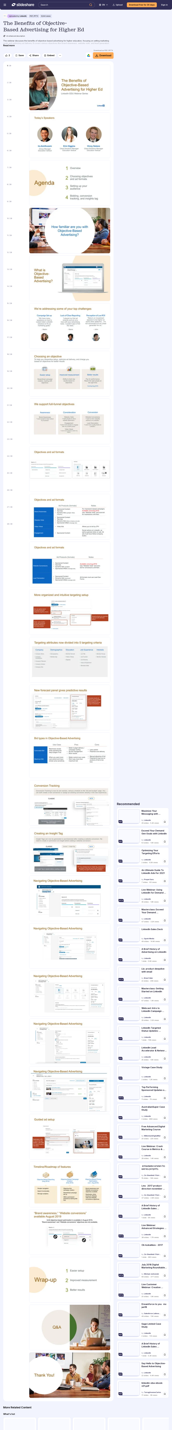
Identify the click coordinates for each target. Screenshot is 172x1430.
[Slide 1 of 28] (16, 71)
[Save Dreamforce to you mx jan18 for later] (164, 1315)
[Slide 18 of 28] (16, 360)
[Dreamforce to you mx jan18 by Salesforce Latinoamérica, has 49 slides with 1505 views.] (142, 1310)
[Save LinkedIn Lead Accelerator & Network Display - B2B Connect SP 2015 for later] (164, 1058)
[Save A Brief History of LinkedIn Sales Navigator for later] (164, 1216)
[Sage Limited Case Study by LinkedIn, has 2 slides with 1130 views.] (142, 1329)
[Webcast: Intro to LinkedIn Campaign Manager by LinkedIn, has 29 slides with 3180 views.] (142, 1014)
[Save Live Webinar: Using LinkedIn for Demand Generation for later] (164, 900)
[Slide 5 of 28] (16, 139)
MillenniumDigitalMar (152, 1136)
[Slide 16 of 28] (16, 326)
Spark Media (149, 939)
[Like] (7, 55)
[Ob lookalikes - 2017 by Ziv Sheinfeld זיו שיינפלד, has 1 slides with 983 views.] (142, 1250)
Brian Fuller (148, 978)
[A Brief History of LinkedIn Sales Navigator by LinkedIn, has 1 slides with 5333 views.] (142, 1349)
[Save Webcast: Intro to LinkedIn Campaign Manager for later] (164, 1019)
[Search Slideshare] (66, 5)
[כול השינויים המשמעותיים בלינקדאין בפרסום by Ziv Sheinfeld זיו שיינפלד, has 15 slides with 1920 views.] (142, 1171)
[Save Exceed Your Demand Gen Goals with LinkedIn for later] (164, 841)
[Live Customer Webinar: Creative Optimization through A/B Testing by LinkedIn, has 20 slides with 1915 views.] (142, 1290)
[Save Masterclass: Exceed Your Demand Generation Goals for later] (164, 920)
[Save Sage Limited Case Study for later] (164, 1334)
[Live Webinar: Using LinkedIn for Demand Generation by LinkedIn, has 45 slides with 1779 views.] (142, 895)
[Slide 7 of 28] (16, 173)
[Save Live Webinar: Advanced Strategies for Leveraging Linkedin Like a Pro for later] (164, 1236)
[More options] (60, 55)
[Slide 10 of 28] (16, 224)
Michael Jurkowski (151, 1274)
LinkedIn (23, 16)
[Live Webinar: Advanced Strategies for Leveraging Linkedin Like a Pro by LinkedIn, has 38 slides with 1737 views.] (142, 1231)
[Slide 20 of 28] (16, 394)
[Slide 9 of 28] (16, 207)
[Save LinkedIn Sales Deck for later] (164, 940)
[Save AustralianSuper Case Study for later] (164, 1117)
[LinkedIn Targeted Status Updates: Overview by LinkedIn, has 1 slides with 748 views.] (142, 1033)
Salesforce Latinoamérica (152, 1313)
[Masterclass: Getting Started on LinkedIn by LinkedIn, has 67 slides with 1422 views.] (142, 994)
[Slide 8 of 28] (16, 190)
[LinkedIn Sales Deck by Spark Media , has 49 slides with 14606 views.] (142, 935)
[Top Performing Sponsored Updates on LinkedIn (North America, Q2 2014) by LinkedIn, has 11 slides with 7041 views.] (142, 1093)
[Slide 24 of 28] (16, 462)
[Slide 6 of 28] (16, 156)
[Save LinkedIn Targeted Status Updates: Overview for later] (164, 1038)
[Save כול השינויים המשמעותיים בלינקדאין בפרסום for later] (164, 1177)
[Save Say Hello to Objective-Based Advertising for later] (164, 1374)
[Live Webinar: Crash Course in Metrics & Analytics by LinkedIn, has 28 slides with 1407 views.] (142, 1152)
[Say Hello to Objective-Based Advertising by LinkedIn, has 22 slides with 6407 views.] (142, 1369)
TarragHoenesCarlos (152, 1392)
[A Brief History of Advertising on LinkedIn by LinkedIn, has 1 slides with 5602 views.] (142, 954)
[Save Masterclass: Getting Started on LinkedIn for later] (164, 999)
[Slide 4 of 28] (16, 122)
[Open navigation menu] (4, 4)
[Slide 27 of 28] (16, 513)
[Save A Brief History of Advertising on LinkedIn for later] (164, 960)
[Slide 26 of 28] (16, 496)
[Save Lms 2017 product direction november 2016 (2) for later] (164, 1196)
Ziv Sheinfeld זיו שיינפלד (152, 1175)
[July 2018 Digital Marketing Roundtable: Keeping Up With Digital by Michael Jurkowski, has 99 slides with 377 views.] (142, 1270)
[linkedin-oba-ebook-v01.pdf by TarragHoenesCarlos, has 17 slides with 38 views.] (142, 1388)
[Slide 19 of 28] (16, 377)
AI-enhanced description (14, 36)
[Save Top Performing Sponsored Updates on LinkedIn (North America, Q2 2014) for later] (164, 1098)
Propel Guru (149, 879)
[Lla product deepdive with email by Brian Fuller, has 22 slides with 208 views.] (142, 974)
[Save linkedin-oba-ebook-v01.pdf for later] (164, 1394)
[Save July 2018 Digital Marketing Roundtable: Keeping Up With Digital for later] (164, 1275)
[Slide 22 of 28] (16, 428)
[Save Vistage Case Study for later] (164, 1078)
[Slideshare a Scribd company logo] (23, 4)
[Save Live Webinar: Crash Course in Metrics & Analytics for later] (164, 1157)
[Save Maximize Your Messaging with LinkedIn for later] (164, 821)
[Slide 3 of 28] (16, 105)
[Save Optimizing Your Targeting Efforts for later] (164, 861)
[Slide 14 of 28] (16, 292)
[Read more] (9, 45)
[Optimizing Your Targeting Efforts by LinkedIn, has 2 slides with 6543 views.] (142, 856)
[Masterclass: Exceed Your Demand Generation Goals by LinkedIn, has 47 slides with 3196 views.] (142, 915)
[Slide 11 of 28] (16, 241)
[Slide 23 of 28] (16, 445)
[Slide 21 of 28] (16, 411)
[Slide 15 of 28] (16, 309)
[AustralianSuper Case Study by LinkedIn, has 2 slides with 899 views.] (142, 1112)
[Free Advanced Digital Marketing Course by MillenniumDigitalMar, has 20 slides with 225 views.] (142, 1132)
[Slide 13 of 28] (16, 275)
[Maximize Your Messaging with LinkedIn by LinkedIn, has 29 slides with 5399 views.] (142, 816)
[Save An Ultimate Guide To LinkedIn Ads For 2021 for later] (164, 881)
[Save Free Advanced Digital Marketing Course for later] (164, 1137)
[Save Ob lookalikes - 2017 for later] (164, 1255)
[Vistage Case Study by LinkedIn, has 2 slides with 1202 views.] (142, 1073)
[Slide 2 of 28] (16, 88)
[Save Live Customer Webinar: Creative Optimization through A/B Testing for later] (164, 1295)
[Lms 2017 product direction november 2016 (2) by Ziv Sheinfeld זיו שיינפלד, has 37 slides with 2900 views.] (142, 1191)
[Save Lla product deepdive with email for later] (164, 979)
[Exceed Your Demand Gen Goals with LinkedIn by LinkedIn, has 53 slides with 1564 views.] (142, 836)
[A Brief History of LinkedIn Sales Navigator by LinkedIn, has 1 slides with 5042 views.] (142, 1211)
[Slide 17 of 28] (16, 343)
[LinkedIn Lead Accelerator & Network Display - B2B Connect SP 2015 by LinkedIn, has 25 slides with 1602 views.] (142, 1053)
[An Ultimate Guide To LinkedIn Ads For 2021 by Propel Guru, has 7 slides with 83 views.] (142, 876)
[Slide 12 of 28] (16, 258)
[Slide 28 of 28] (16, 530)
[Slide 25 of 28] (16, 479)
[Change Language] (103, 5)
